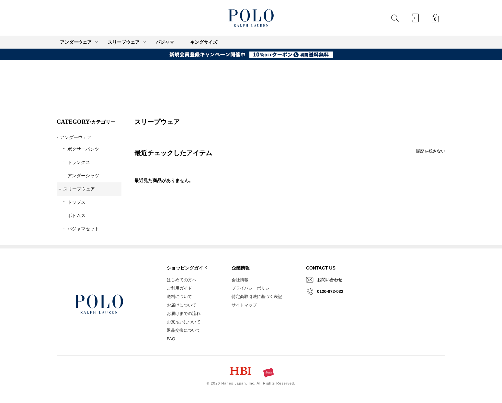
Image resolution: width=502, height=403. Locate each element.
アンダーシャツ (83, 175)
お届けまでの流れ (183, 313)
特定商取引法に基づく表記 (257, 296)
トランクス (78, 162)
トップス (76, 202)
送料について (179, 296)
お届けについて (181, 305)
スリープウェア (79, 188)
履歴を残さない (430, 151)
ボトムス (76, 215)
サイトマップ (244, 305)
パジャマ (165, 42)
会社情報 (240, 279)
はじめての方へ (181, 279)
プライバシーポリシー (253, 288)
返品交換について (183, 330)
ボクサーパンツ (83, 149)
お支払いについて (183, 321)
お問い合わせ (329, 279)
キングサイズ (203, 42)
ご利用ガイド (179, 288)
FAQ (171, 338)
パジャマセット (83, 228)
